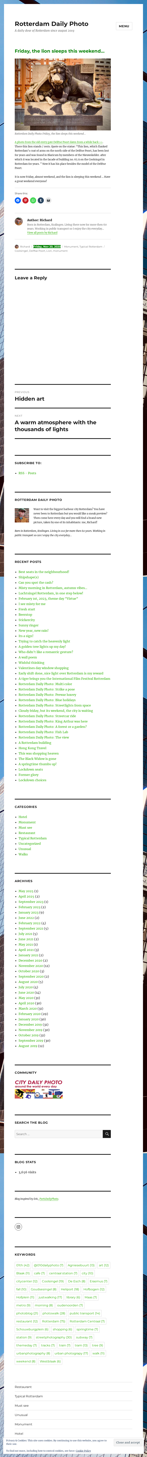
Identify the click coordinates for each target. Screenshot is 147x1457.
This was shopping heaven (39, 753)
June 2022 (26, 918)
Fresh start (27, 609)
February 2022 (30, 923)
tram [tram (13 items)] (81, 1345)
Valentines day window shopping (44, 668)
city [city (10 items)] (87, 1273)
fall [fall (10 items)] (21, 1289)
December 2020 (30, 960)
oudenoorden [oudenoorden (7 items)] (70, 1305)
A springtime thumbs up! (38, 764)
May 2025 (26, 891)
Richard (25, 246)
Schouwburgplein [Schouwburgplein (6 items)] (32, 1329)
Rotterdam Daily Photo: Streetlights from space (55, 705)
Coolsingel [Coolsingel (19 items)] (53, 1281)
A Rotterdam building (35, 743)
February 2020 (30, 1014)
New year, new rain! (34, 630)
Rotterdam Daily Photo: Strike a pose (47, 689)
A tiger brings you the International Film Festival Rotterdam (64, 679)
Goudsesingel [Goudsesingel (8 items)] (43, 1289)
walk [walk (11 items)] (98, 1353)
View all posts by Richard (42, 232)
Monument (71, 246)
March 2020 (28, 1008)
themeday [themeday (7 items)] (26, 1345)
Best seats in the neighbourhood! (44, 572)
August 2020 (28, 982)
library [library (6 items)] (73, 1297)
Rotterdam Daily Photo (51, 23)
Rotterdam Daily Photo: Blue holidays (47, 700)
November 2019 (30, 1030)
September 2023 (31, 902)
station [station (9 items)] (24, 1337)
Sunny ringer (28, 625)
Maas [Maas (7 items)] (91, 1297)
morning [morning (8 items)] (44, 1305)
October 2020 (29, 971)
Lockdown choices (32, 780)
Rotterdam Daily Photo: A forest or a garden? (53, 727)
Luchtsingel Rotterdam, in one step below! (51, 593)
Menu (124, 26)
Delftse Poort (37, 250)
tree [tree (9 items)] (97, 1345)
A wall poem (28, 657)
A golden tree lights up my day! (42, 647)
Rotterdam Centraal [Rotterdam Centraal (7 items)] (87, 1321)
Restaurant (27, 833)
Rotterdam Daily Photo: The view (44, 737)
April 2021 (26, 950)
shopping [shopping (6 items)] (62, 1329)
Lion (49, 250)
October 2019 (29, 1035)
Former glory (28, 775)
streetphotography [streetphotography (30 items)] (54, 1337)
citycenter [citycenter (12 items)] (27, 1281)
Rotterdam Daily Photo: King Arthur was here (53, 721)
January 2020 (29, 1019)
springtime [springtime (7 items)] (87, 1329)
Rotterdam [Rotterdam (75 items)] (53, 1321)
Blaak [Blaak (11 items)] (23, 1273)
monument (60, 250)
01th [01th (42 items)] (22, 1265)
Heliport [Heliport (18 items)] (70, 1289)
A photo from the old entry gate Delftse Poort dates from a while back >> (59, 142)
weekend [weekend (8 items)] (25, 1361)
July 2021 (25, 934)
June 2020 (26, 992)
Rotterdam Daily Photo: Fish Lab (43, 732)
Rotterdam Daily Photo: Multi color (45, 684)
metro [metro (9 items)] (23, 1305)
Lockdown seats (31, 769)
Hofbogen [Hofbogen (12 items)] (94, 1289)
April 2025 (26, 896)
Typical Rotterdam (90, 246)
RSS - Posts (27, 473)
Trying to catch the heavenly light (44, 641)
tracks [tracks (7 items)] (48, 1345)
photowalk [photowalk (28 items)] (53, 1313)
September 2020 (31, 976)
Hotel (23, 817)
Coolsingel (21, 250)
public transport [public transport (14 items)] (85, 1313)
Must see (25, 827)
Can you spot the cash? (36, 582)
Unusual (25, 849)
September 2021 (31, 928)
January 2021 (28, 955)
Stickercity (27, 620)
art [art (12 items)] (104, 1265)
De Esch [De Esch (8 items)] (76, 1281)
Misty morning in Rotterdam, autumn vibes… (53, 588)
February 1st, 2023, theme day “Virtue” (48, 598)
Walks (23, 854)
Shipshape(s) (29, 577)
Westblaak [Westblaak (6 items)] (50, 1361)
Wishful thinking (31, 663)
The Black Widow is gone (37, 759)
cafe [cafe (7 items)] (39, 1273)
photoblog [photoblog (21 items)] (27, 1313)
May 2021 (26, 944)
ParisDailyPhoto (48, 1199)
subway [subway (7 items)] (84, 1337)
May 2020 (26, 998)
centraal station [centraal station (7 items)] (63, 1273)
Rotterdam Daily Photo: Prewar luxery (47, 695)
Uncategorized (30, 843)
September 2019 (31, 1040)
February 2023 (29, 907)
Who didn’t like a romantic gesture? (46, 652)
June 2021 (26, 939)
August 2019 (28, 1046)
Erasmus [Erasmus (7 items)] (98, 1281)
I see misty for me (32, 604)
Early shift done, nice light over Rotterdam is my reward (61, 673)
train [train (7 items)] (64, 1345)
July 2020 (26, 987)
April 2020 (26, 1003)
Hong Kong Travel (32, 748)
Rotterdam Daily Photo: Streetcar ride (47, 716)
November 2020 (31, 966)
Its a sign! (26, 636)
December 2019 (30, 1024)
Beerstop (25, 614)
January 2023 (28, 912)
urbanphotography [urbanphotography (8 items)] (33, 1353)
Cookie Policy (83, 1450)
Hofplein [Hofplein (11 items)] (25, 1297)
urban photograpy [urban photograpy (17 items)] (71, 1353)
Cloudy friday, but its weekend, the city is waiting (56, 711)
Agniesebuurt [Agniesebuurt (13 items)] (81, 1265)
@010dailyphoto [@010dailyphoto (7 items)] (48, 1265)
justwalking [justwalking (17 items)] (50, 1297)
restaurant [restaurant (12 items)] (27, 1321)
